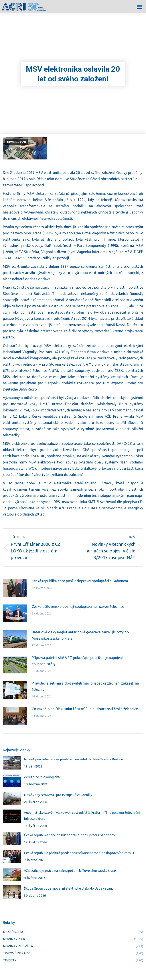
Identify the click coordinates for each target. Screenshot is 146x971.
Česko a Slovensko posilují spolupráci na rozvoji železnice (78, 606)
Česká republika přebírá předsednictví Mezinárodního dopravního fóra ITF (80, 853)
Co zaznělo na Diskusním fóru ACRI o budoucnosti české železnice (85, 709)
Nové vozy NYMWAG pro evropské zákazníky (58, 795)
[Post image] (15, 588)
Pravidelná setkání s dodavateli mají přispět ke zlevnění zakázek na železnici (85, 686)
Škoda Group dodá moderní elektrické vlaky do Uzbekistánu (69, 888)
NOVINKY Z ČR (16, 142)
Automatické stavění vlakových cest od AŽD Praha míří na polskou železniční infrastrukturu (82, 815)
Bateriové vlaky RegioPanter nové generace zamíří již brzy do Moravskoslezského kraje (80, 635)
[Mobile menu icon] (139, 6)
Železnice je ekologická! (42, 777)
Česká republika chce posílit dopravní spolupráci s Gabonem (80, 581)
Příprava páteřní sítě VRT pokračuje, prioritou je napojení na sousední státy (80, 661)
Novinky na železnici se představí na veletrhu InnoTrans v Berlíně (73, 759)
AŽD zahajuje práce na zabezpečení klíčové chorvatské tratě (70, 870)
